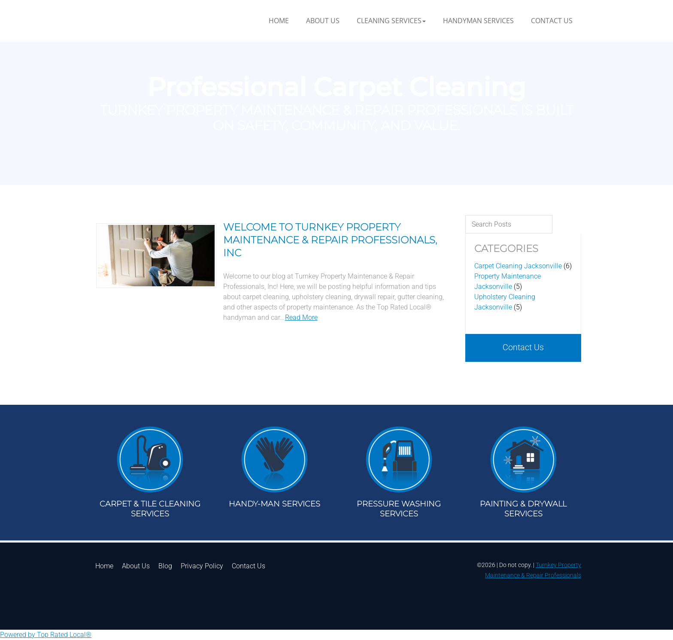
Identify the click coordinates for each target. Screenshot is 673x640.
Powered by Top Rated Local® (45, 635)
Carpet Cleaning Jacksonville (518, 266)
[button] (391, 20)
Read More (301, 317)
